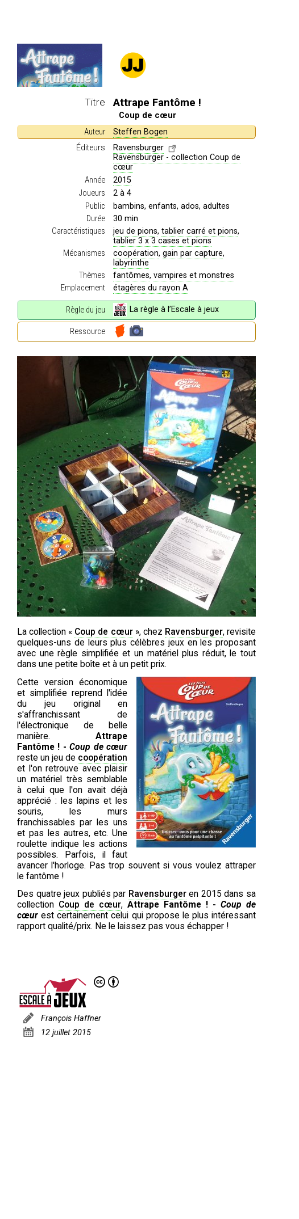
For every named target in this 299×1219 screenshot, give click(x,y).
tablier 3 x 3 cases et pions (162, 241)
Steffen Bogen (140, 132)
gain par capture (193, 253)
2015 (122, 180)
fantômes (131, 275)
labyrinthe (131, 263)
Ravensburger (138, 148)
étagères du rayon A (150, 288)
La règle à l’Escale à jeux (166, 310)
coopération (136, 253)
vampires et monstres (193, 275)
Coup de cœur (103, 631)
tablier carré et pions (199, 231)
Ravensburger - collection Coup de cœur (176, 162)
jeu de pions (135, 231)
